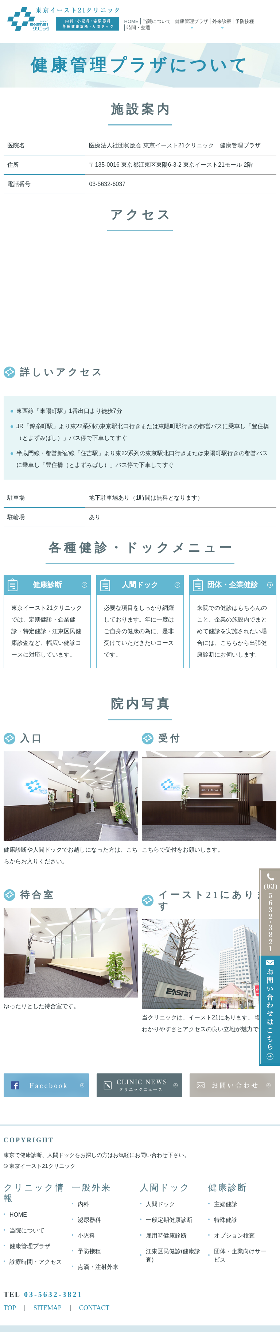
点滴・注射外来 (98, 1266)
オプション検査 (234, 1235)
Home (131, 21)
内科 (83, 1204)
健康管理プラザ (191, 21)
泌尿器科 (89, 1219)
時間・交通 (138, 27)
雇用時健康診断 (166, 1235)
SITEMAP (48, 1308)
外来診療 (221, 21)
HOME (18, 1214)
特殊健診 (225, 1219)
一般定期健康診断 (169, 1219)
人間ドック (140, 585)
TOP (10, 1308)
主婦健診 (225, 1204)
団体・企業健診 (232, 585)
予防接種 (244, 21)
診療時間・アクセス (35, 1261)
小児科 (86, 1235)
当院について (157, 21)
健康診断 (47, 585)
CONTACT (94, 1308)
